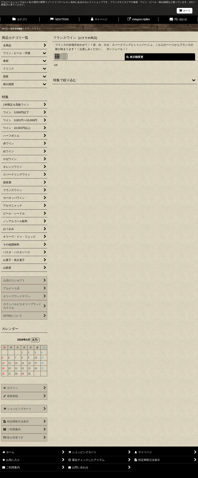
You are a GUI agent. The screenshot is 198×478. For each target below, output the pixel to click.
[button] (124, 80)
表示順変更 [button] (134, 56)
